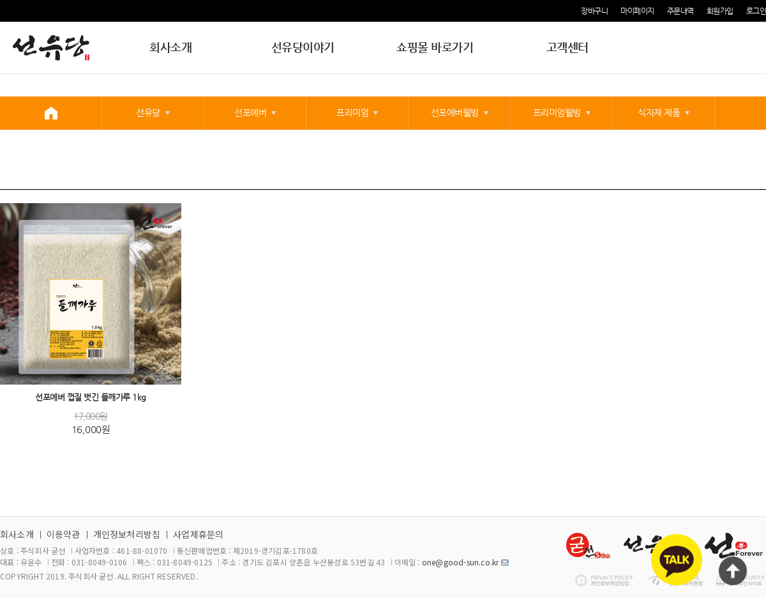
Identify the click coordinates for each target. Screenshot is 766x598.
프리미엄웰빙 (557, 112)
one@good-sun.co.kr (460, 561)
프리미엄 (352, 112)
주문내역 (680, 10)
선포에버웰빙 (455, 112)
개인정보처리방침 (127, 534)
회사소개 (170, 47)
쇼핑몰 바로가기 (434, 47)
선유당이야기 (302, 47)
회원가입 (720, 10)
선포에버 (250, 112)
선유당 (148, 112)
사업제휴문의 (198, 534)
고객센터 (567, 47)
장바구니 (594, 10)
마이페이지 (637, 10)
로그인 (756, 10)
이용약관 (63, 534)
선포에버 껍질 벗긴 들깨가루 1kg (90, 397)
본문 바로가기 (0, 0)
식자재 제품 (659, 112)
